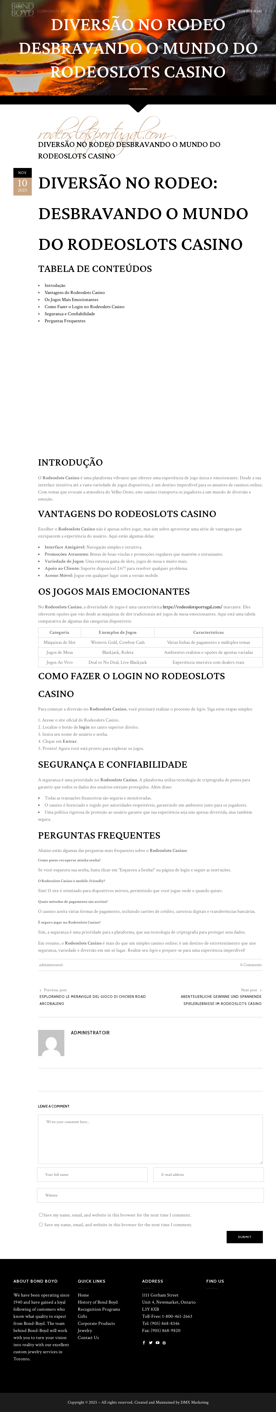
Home (83, 1295)
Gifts (82, 1316)
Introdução (55, 285)
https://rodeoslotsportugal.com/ (192, 607)
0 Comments (251, 965)
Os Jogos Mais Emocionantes (71, 300)
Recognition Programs (99, 1309)
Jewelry (85, 1330)
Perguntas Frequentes (65, 321)
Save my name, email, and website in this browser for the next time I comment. (117, 1215)
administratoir (51, 965)
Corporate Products (96, 1323)
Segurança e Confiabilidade (70, 314)
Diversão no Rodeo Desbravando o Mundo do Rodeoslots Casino (129, 150)
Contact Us (88, 1338)
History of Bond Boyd (98, 1302)
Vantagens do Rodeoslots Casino (75, 292)
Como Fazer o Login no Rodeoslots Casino (84, 307)
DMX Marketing (195, 1402)
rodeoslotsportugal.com (102, 129)
